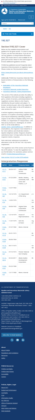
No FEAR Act (5, 400)
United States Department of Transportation (15, 5)
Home (5, 28)
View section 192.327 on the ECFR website (14, 157)
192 (10, 28)
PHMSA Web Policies (7, 371)
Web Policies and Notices (8, 408)
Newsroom (21, 20)
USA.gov (3, 406)
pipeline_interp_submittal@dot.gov (12, 127)
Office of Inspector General (9, 403)
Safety (3, 358)
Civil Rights (4, 393)
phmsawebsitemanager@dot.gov (11, 328)
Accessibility (4, 374)
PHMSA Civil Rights (7, 369)
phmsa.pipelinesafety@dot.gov (11, 313)
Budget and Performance (8, 390)
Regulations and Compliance (9, 353)
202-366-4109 (27, 303)
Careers (3, 377)
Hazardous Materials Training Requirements (17, 91)
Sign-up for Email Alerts (8, 20)
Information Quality (7, 398)
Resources (4, 355)
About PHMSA (5, 350)
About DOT (4, 387)
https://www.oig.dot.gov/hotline (11, 323)
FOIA (2, 395)
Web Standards (5, 411)
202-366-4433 (6, 300)
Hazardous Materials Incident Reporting (15, 89)
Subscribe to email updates (12, 335)
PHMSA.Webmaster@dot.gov (16, 154)
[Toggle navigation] (31, 17)
